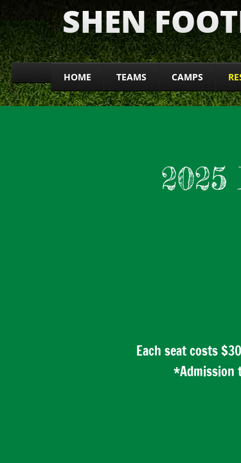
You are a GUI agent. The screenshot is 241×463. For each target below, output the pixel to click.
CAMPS (187, 77)
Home (77, 77)
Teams (131, 77)
